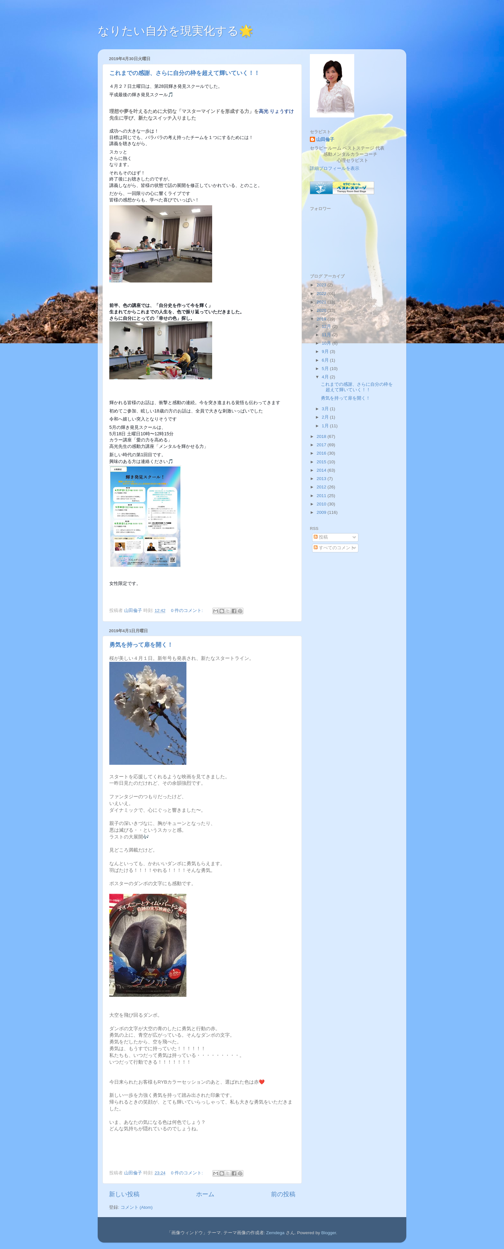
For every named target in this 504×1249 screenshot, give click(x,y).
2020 (322, 310)
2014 (322, 470)
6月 (326, 360)
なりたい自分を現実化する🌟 (175, 30)
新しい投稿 (124, 1194)
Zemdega (275, 1232)
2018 (322, 436)
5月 (326, 368)
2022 (322, 293)
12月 (327, 326)
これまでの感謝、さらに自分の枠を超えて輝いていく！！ (184, 73)
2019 (322, 319)
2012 (322, 487)
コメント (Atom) (137, 1207)
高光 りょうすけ (276, 111)
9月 (326, 351)
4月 (326, 377)
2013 (322, 478)
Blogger (328, 1232)
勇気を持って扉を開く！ (141, 645)
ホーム (205, 1194)
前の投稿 (283, 1194)
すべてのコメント (334, 547)
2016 (322, 453)
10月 (327, 343)
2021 (322, 302)
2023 (322, 284)
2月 (326, 417)
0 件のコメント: (187, 610)
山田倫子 (325, 139)
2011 (322, 495)
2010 (322, 504)
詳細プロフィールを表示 (334, 168)
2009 (322, 512)
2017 (322, 444)
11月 (327, 334)
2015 (322, 461)
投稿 (321, 537)
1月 (326, 425)
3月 (326, 408)
